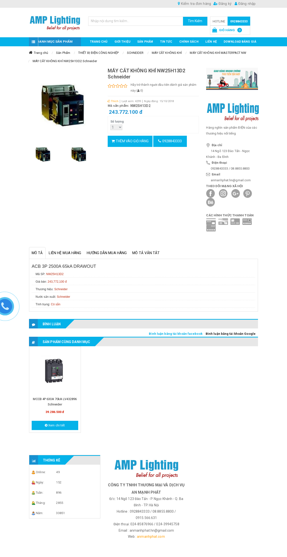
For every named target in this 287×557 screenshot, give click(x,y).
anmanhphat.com (151, 536)
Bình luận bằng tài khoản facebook (175, 334)
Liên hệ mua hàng (65, 253)
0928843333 (239, 21)
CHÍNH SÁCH (189, 41)
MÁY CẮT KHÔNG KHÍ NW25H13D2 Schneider (65, 61)
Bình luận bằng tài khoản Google (231, 334)
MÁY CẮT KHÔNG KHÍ (167, 53)
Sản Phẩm (63, 53)
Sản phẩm (145, 41)
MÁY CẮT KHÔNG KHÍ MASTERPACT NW (218, 53)
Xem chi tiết (55, 425)
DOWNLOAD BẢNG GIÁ (240, 41)
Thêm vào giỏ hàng (130, 141)
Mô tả (37, 253)
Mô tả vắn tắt (146, 253)
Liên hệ (211, 41)
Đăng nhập (245, 3)
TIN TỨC (166, 41)
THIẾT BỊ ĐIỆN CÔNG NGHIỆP (98, 53)
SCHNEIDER (135, 53)
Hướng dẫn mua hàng (107, 253)
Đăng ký (222, 3)
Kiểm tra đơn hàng (194, 3)
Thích (113, 101)
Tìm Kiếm (195, 21)
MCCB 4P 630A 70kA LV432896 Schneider (55, 401)
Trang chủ (99, 41)
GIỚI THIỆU (122, 41)
